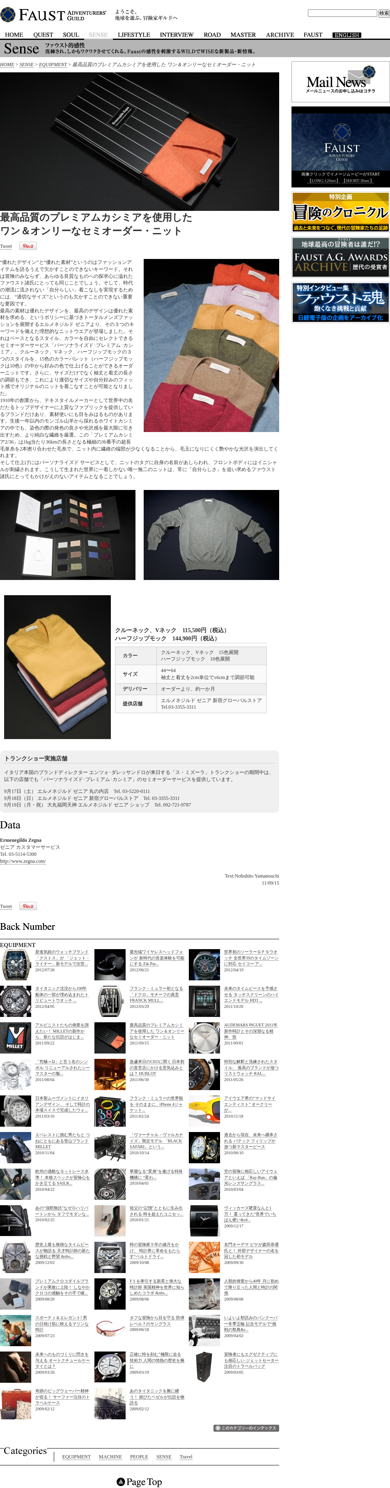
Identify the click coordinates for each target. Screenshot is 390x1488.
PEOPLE (139, 1457)
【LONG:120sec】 (323, 180)
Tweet (6, 246)
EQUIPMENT (53, 64)
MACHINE (110, 1457)
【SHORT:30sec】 (358, 180)
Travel (186, 1457)
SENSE (26, 64)
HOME (7, 64)
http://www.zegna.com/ (23, 861)
